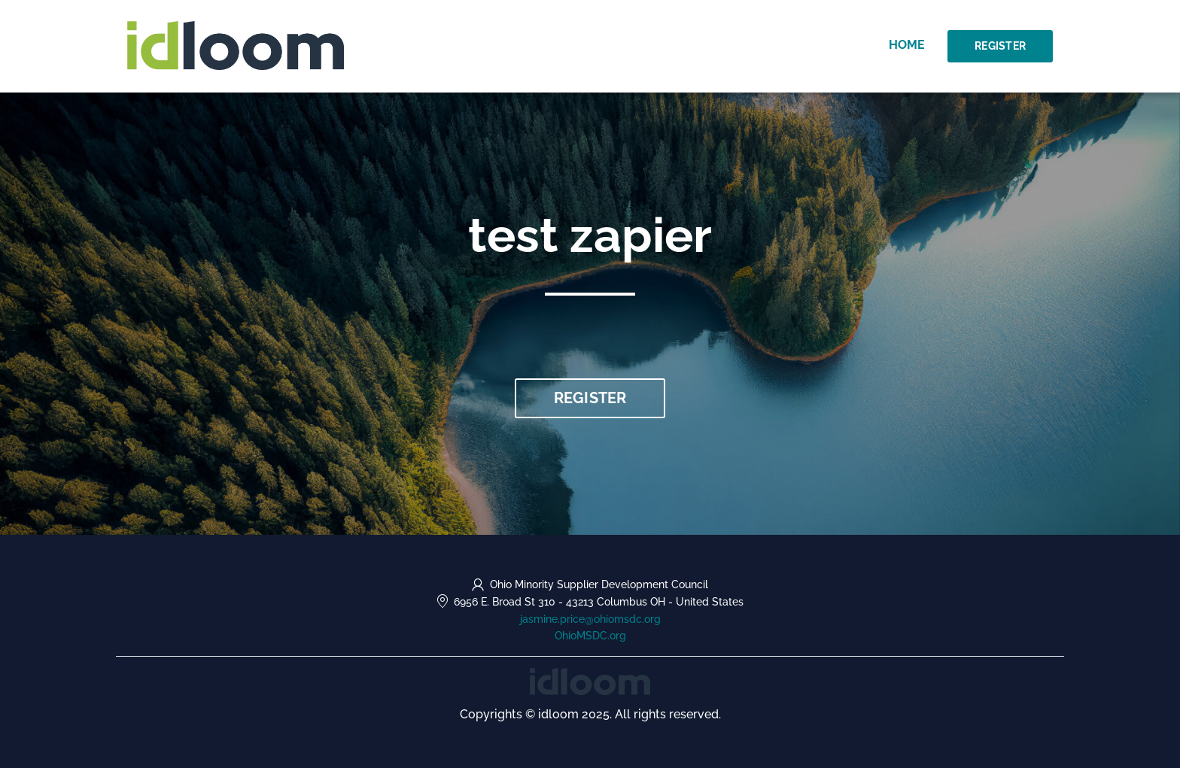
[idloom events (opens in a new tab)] (589, 680)
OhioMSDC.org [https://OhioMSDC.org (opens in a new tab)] (590, 636)
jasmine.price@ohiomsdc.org (590, 619)
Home (907, 45)
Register (1000, 46)
